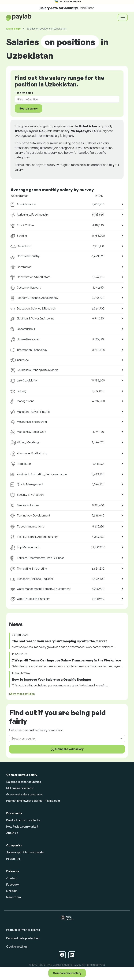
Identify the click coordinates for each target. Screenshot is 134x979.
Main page (13, 28)
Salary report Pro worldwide (24, 852)
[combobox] (65, 99)
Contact (11, 878)
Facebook (12, 884)
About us (12, 833)
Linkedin (11, 891)
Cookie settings (17, 946)
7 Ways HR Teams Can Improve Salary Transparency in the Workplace (66, 660)
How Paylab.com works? (22, 826)
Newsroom (13, 897)
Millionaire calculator (20, 788)
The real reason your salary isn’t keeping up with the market (59, 641)
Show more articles (22, 694)
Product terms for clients (23, 820)
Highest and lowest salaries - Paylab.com (33, 800)
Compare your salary (67, 973)
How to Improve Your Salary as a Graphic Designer (51, 679)
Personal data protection (22, 938)
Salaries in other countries (23, 782)
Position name (24, 92)
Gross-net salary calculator (24, 794)
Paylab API (13, 858)
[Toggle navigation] (123, 17)
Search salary (28, 108)
